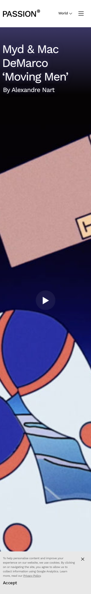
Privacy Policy (32, 575)
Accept (10, 582)
